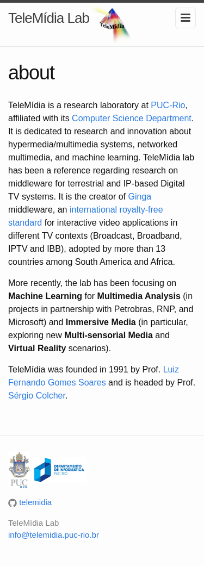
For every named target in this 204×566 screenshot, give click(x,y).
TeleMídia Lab (48, 18)
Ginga (140, 196)
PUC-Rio (168, 105)
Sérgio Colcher (36, 395)
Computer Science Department (131, 118)
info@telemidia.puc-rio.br (53, 534)
